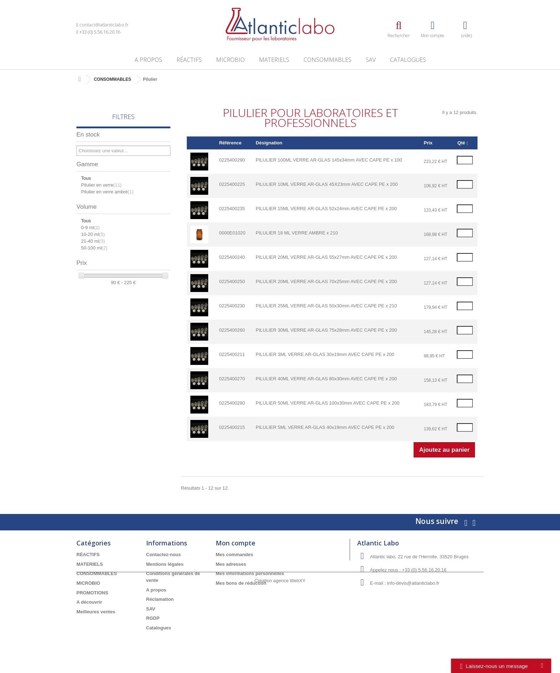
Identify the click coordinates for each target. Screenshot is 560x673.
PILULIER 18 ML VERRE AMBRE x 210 (297, 233)
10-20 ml (93, 234)
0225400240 (232, 257)
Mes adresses (231, 564)
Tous (86, 178)
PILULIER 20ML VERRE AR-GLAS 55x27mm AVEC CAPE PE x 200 (326, 257)
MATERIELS (274, 60)
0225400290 (232, 160)
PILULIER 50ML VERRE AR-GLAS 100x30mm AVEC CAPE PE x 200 (327, 403)
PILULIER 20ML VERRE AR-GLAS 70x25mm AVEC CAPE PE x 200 (326, 281)
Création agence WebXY (280, 653)
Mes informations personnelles (250, 573)
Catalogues (408, 60)
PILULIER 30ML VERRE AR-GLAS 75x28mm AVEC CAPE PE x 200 (326, 330)
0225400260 (232, 330)
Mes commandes (234, 554)
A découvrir (89, 602)
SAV (371, 60)
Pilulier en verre (101, 185)
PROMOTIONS (92, 592)
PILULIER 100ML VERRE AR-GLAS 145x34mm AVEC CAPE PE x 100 (329, 160)
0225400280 (232, 403)
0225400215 (232, 427)
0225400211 (232, 354)
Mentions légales (165, 564)
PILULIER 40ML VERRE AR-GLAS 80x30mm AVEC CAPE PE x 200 (326, 378)
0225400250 (232, 281)
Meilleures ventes (95, 611)
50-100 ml (94, 248)
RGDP (153, 618)
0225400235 (232, 208)
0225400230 (232, 305)
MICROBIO (230, 60)
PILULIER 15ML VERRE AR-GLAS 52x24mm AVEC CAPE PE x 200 (326, 208)
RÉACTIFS (189, 60)
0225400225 (232, 184)
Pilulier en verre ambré (107, 191)
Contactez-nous (163, 554)
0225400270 (232, 378)
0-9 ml (90, 227)
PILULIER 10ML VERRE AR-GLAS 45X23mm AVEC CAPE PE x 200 (327, 184)
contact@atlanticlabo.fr (104, 24)
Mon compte (235, 543)
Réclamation (160, 599)
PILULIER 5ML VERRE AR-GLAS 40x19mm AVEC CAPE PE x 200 (325, 427)
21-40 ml (93, 241)
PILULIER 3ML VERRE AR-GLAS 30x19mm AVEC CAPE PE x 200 (325, 354)
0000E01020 (232, 233)
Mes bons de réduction (241, 583)
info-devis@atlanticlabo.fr (413, 583)
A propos (148, 60)
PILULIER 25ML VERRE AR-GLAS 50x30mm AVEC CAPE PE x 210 (326, 305)
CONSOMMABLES (327, 60)
